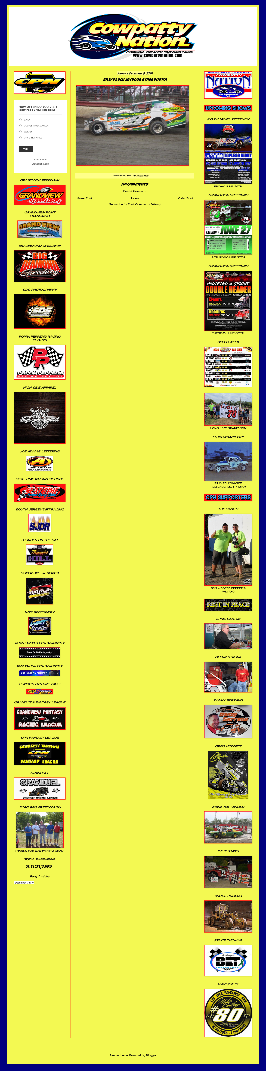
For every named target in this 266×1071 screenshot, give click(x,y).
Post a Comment (134, 190)
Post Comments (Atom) (144, 204)
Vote (25, 149)
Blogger (151, 1055)
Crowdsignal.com (41, 163)
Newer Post (84, 198)
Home (135, 198)
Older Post (185, 198)
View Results (40, 159)
